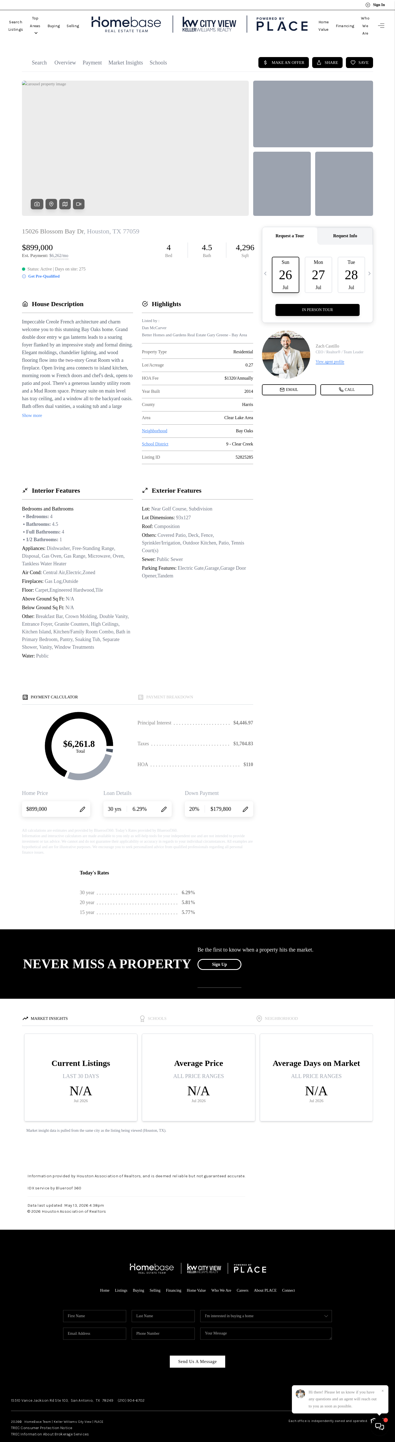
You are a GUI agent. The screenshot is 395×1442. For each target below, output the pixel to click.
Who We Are (358, 19)
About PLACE (268, 1278)
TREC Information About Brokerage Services (54, 1421)
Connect (293, 1278)
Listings (117, 1278)
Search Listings (22, 19)
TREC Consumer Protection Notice (45, 1415)
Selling (100, 19)
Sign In (375, 4)
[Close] (382, 1391)
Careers (245, 1278)
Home (100, 1278)
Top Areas (55, 19)
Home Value (304, 19)
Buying (80, 19)
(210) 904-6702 (131, 1388)
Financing (331, 19)
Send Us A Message (197, 1349)
